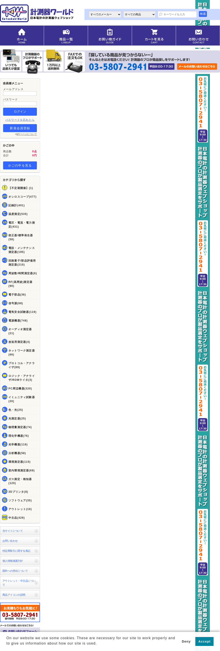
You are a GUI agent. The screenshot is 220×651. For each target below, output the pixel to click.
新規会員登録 (20, 128)
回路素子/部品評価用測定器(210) (22, 262)
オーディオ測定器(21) (20, 331)
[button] (7, 646)
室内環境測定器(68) (21, 470)
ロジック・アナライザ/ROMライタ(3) (21, 377)
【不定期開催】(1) (20, 188)
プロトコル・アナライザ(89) (21, 365)
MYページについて (26, 134)
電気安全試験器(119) (22, 312)
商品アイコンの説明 (13, 594)
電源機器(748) (18, 320)
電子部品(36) (17, 294)
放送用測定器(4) (19, 341)
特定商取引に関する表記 (16, 550)
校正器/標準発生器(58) (20, 237)
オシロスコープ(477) (22, 196)
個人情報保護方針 (12, 560)
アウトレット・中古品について (18, 582)
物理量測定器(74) (20, 427)
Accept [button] (204, 641)
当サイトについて (12, 530)
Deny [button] (186, 641)
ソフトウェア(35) (20, 500)
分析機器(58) (17, 453)
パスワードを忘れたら (20, 119)
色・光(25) (15, 409)
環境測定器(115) (19, 461)
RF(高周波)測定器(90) (20, 284)
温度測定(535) (18, 214)
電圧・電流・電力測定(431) (21, 224)
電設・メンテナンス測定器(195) (21, 250)
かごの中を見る (20, 165)
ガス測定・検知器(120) (20, 481)
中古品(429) (16, 517)
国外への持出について (15, 570)
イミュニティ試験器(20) (21, 399)
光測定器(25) (17, 418)
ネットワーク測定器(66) (21, 352)
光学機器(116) (18, 444)
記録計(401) (16, 205)
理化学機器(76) (18, 435)
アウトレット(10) (20, 509)
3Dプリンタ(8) (18, 491)
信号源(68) (15, 303)
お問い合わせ (10, 540)
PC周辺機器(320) (20, 388)
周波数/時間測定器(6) (22, 273)
